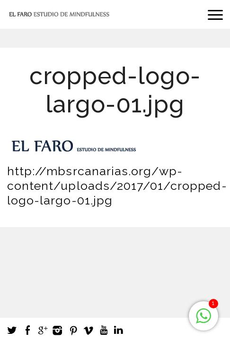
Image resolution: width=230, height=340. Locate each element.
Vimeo (88, 330)
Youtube (103, 330)
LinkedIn (118, 330)
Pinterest (73, 330)
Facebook (27, 330)
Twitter (12, 330)
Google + (42, 330)
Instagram (58, 330)
